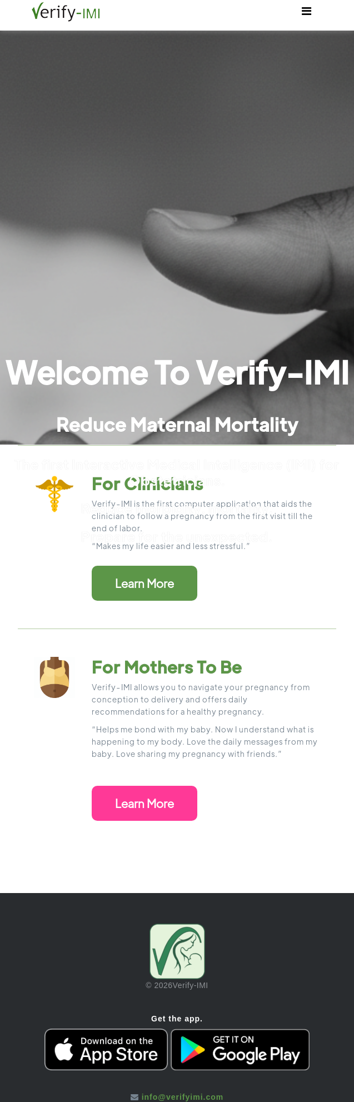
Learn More (144, 583)
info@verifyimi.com (183, 1097)
